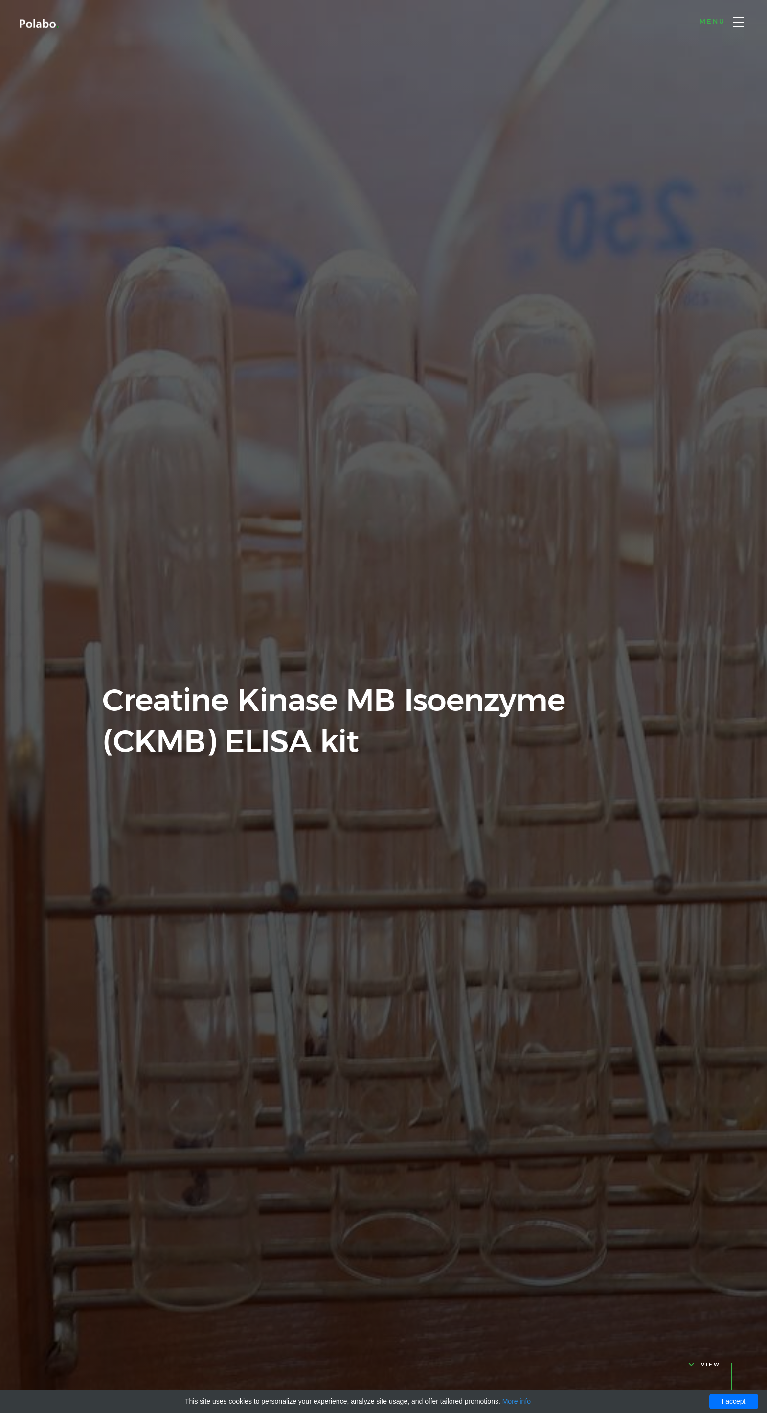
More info (516, 1401)
